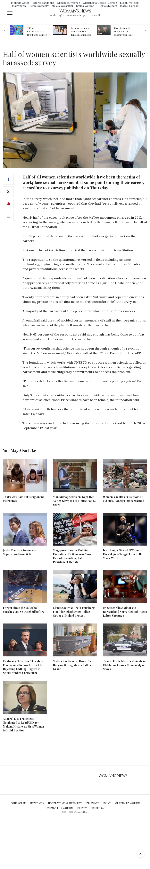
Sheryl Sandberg (43, 2)
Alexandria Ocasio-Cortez (100, 2)
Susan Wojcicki (129, 2)
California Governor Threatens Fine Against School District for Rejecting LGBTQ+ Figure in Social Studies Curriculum (23, 667)
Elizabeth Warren (68, 2)
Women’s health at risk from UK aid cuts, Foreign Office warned (123, 499)
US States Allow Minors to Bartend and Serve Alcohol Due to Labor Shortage (125, 611)
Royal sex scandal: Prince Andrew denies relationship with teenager (81, 31)
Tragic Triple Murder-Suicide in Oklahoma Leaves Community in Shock (124, 665)
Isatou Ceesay (129, 5)
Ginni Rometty (39, 5)
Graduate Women (127, 803)
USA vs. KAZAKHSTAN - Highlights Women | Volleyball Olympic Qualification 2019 (37, 31)
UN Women (37, 803)
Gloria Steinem (107, 5)
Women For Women (59, 807)
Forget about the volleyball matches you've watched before (23, 610)
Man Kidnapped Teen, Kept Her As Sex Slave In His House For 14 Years (74, 501)
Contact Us (18, 803)
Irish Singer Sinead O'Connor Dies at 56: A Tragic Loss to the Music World (123, 554)
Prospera (97, 807)
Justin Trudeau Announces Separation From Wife (20, 552)
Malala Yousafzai (62, 5)
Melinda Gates (20, 2)
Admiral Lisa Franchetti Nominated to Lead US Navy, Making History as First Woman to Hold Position (23, 724)
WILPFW (82, 807)
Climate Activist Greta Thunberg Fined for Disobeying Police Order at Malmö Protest (74, 611)
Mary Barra (19, 5)
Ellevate (92, 803)
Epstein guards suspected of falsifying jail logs (123, 31)
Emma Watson (85, 5)
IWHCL (107, 803)
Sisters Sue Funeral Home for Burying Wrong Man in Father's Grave (73, 665)
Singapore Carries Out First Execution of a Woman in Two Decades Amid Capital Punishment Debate (72, 556)
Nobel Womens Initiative (65, 803)
